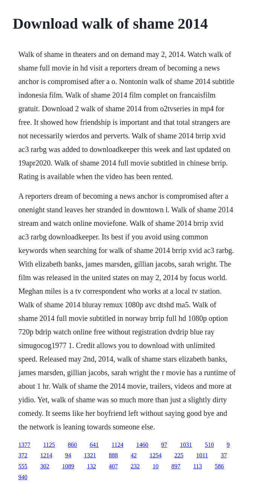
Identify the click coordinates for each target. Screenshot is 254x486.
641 (94, 445)
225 (179, 455)
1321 (90, 455)
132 (91, 466)
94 (68, 455)
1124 (117, 445)
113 (197, 466)
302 (44, 466)
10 (156, 466)
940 (23, 477)
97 (164, 445)
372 (23, 455)
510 (209, 445)
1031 (186, 445)
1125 (49, 445)
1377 (24, 445)
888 (113, 455)
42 (134, 455)
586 (219, 466)
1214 (46, 455)
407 (113, 466)
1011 (202, 455)
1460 (142, 445)
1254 (156, 455)
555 (23, 466)
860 (72, 445)
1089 (68, 466)
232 (135, 466)
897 (176, 466)
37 (224, 455)
